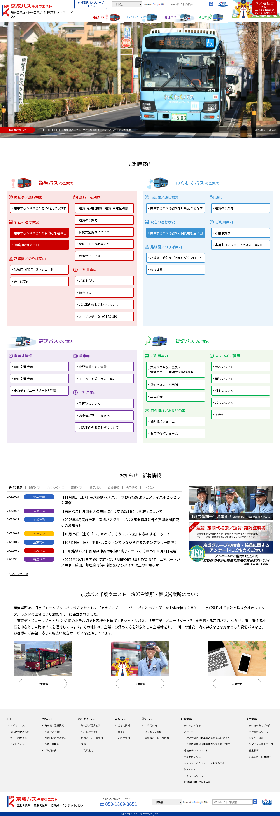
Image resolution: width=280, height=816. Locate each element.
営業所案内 (190, 769)
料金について (224, 390)
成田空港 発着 (23, 378)
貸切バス (204, 17)
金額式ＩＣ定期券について (97, 244)
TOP (9, 719)
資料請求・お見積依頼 (157, 737)
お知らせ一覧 (17, 725)
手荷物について (89, 403)
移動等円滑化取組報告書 (197, 782)
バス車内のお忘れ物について (99, 304)
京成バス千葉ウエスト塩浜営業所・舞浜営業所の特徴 (171, 369)
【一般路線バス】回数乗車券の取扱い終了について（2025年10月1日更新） (120, 550)
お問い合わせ (17, 744)
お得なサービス (89, 256)
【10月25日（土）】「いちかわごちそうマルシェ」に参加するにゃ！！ (115, 533)
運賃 (83, 744)
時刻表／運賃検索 (54, 725)
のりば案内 (21, 281)
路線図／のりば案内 (55, 737)
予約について (224, 366)
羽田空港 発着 (23, 366)
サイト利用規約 (18, 737)
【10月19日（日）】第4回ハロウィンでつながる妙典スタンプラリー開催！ (119, 542)
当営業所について (258, 731)
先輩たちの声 (256, 737)
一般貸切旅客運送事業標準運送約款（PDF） (208, 744)
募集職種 (254, 750)
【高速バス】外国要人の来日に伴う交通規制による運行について (112, 511)
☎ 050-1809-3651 (118, 803)
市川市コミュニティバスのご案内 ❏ (239, 245)
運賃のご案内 (88, 220)
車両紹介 (156, 396)
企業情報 (186, 719)
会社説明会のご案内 (260, 725)
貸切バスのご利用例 (164, 385)
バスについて (224, 402)
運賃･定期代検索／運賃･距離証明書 (103, 208)
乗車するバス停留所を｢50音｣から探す (40, 208)
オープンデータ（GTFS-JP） (99, 316)
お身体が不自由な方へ (94, 415)
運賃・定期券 (52, 744)
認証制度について (193, 756)
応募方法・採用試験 (260, 756)
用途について (224, 378)
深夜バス (85, 293)
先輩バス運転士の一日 (261, 744)
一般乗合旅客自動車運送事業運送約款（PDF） (209, 737)
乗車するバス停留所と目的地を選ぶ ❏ (40, 233)
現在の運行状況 (53, 731)
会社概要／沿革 (192, 725)
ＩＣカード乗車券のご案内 (97, 378)
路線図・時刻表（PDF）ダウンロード (176, 258)
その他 (219, 414)
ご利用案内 (51, 750)
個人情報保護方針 (20, 731)
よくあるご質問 (153, 731)
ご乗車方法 (86, 280)
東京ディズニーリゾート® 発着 (35, 390)
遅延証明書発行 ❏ (26, 245)
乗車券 (121, 731)
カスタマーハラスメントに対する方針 (204, 763)
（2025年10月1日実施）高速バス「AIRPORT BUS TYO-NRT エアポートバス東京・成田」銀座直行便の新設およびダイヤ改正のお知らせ (120, 562)
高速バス (170, 17)
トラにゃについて (193, 775)
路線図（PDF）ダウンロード (34, 269)
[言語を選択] (127, 4)
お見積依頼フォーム (164, 433)
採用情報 (251, 719)
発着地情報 (124, 725)
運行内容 (189, 731)
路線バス (99, 17)
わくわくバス (136, 17)
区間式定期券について (94, 232)
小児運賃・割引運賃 (93, 366)
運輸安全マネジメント (196, 750)
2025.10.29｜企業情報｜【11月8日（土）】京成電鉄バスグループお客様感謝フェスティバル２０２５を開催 (94, 129)
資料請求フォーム (162, 421)
